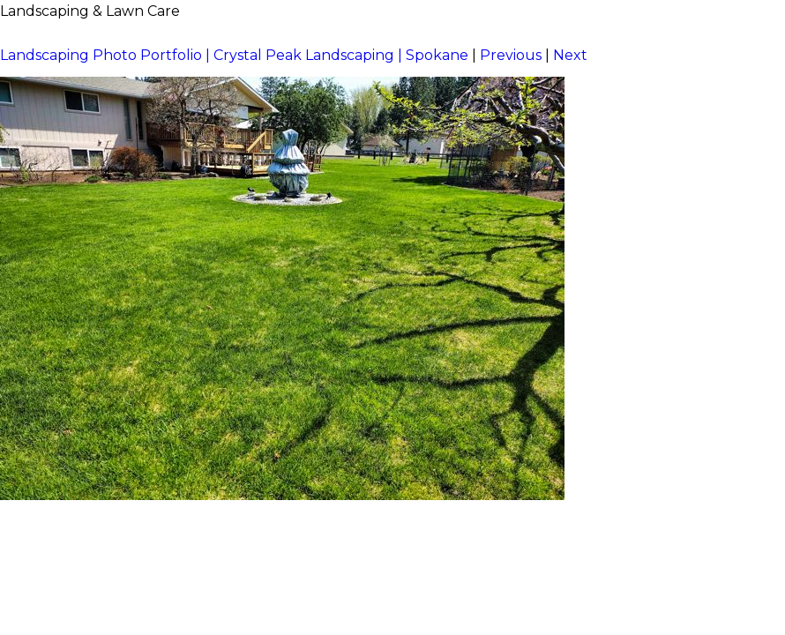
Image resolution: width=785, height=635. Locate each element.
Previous (511, 55)
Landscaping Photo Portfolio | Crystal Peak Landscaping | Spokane (234, 55)
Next (570, 55)
